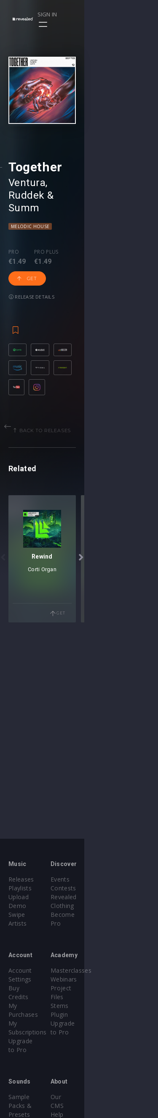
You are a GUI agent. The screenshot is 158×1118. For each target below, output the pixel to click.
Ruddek (68, 256)
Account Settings (32, 962)
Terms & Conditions (116, 1070)
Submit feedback (111, 1088)
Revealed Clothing (113, 897)
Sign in (121, 14)
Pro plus (46, 300)
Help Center (104, 1062)
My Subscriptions (32, 988)
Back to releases (82, 506)
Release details (31, 326)
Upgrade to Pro (30, 997)
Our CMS (100, 1053)
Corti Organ (79, 718)
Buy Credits (24, 970)
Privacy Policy (107, 1079)
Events (97, 879)
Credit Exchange (31, 1079)
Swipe (16, 906)
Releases (21, 879)
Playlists (20, 888)
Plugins (18, 1070)
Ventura (27, 256)
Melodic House (30, 275)
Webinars (101, 970)
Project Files (105, 979)
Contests (100, 888)
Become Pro (105, 906)
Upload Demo (28, 897)
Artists (17, 915)
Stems (97, 988)
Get (85, 308)
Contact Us (103, 1097)
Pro (13, 300)
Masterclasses (108, 962)
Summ (114, 256)
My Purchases (28, 979)
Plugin (96, 997)
